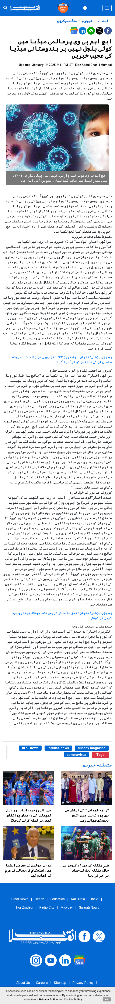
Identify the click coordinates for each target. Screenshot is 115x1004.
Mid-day (66, 907)
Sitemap (60, 983)
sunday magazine (92, 748)
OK (107, 999)
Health (39, 899)
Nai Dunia (78, 899)
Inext (94, 899)
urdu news (30, 748)
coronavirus (76, 755)
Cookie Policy (73, 999)
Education (57, 899)
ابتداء (102, 21)
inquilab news (58, 748)
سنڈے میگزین (67, 21)
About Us (23, 983)
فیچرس (86, 21)
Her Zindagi (24, 907)
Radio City (46, 907)
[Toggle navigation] (107, 8)
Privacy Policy (83, 983)
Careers (42, 983)
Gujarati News (89, 907)
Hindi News (19, 899)
